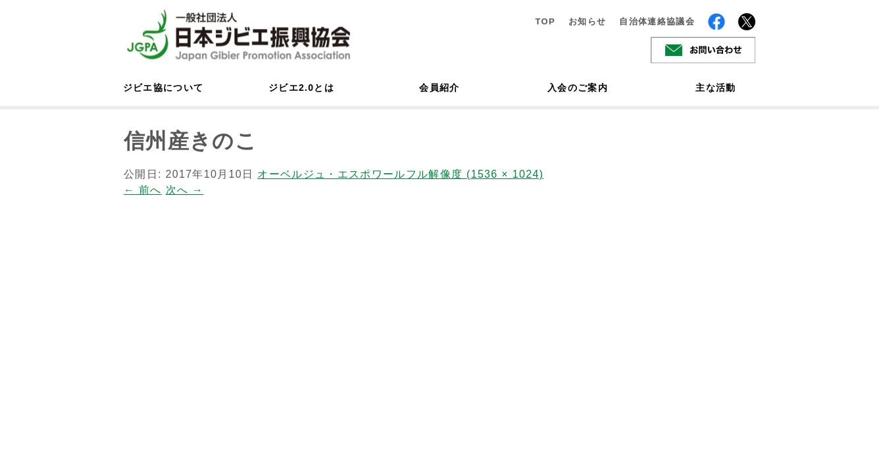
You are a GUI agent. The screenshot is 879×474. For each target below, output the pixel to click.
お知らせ (587, 21)
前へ (143, 190)
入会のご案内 (577, 87)
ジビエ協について (163, 87)
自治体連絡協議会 (657, 21)
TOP (545, 21)
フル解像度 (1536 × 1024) (475, 174)
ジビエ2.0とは (301, 87)
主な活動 (715, 87)
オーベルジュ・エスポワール (331, 174)
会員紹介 (439, 87)
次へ (185, 190)
